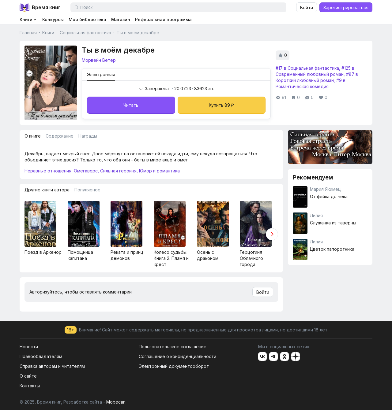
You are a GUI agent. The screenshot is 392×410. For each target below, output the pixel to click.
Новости (29, 346)
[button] (272, 234)
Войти (306, 7)
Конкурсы (53, 19)
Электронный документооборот (174, 366)
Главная (28, 32)
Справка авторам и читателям (52, 366)
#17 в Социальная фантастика (307, 68)
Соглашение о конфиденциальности (177, 356)
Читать (130, 105)
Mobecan (116, 401)
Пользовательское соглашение (172, 346)
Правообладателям (41, 356)
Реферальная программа (163, 19)
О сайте (28, 376)
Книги (48, 32)
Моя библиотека (87, 19)
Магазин (120, 19)
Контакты (30, 385)
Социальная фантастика (85, 32)
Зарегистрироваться (345, 7)
